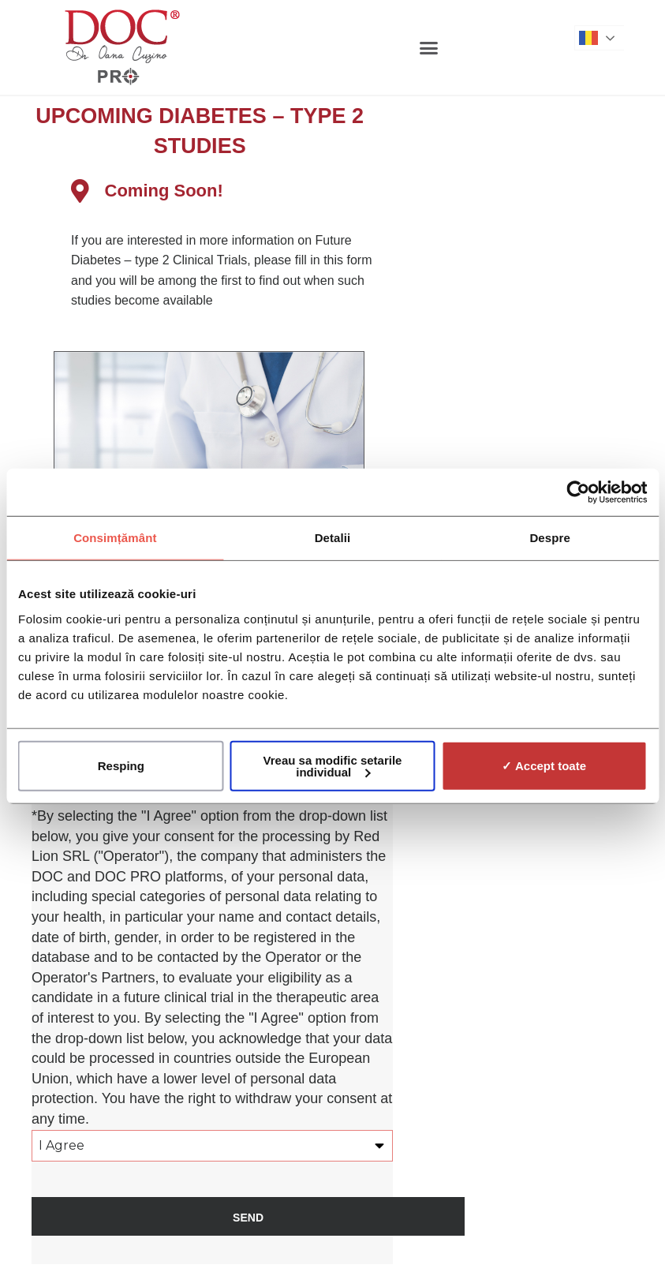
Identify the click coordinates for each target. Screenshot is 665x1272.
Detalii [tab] (333, 537)
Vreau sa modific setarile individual (332, 765)
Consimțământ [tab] (114, 537)
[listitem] (232, 280)
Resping (121, 766)
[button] (429, 47)
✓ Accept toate (544, 766)
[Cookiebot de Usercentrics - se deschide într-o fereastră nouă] (578, 492)
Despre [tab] (549, 537)
